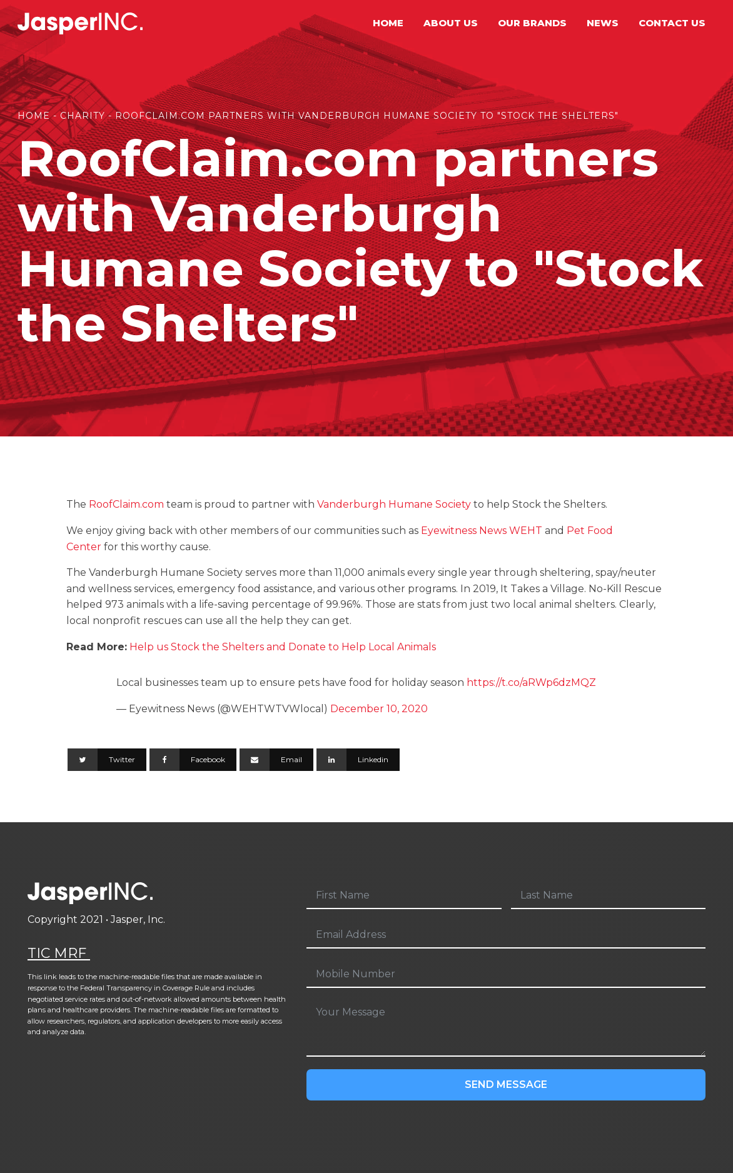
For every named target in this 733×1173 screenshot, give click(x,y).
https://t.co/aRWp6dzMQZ (531, 682)
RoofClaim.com (126, 504)
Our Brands (532, 23)
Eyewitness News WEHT (481, 530)
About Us (450, 23)
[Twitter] (107, 759)
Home (388, 23)
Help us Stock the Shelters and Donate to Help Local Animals (281, 647)
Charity (82, 115)
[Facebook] (192, 759)
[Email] (276, 759)
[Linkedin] (358, 759)
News (603, 23)
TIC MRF (59, 953)
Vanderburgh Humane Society (394, 504)
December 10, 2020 (379, 709)
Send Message (506, 1084)
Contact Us (672, 23)
